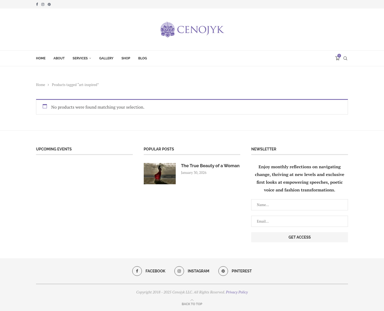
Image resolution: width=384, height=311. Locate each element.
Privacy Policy (237, 291)
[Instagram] (42, 4)
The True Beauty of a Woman (210, 165)
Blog (142, 58)
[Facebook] (37, 4)
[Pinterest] (49, 4)
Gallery (106, 58)
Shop (125, 58)
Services (80, 58)
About (59, 58)
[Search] (345, 58)
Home (41, 58)
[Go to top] (192, 303)
